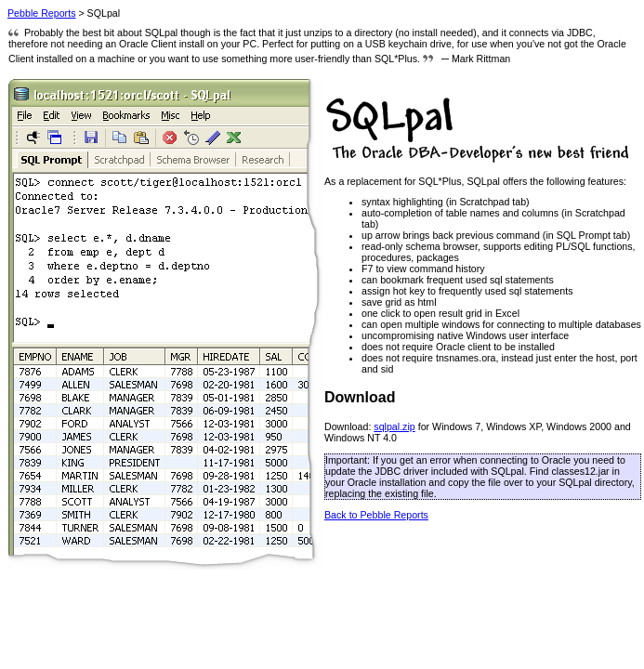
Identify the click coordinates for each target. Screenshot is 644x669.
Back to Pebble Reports (376, 514)
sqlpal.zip (394, 426)
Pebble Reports (41, 13)
